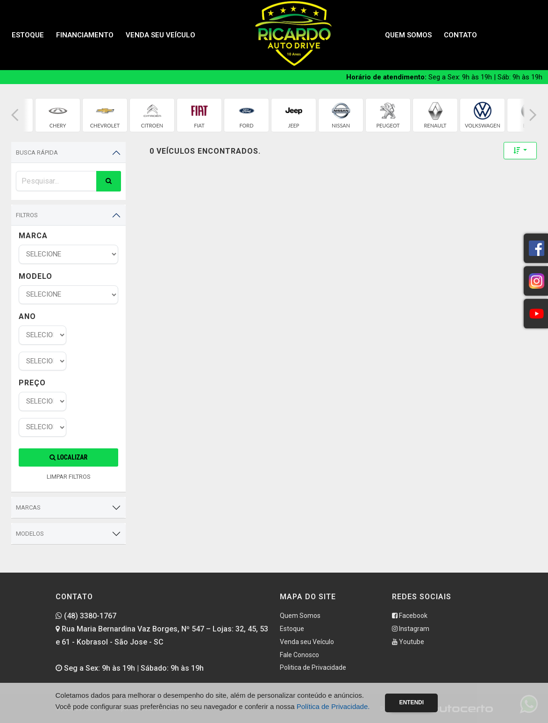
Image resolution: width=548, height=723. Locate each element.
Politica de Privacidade (313, 667)
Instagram (410, 628)
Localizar (68, 457)
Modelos (30, 533)
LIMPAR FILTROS (69, 476)
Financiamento (85, 35)
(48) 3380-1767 (86, 615)
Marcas (28, 507)
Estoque (28, 35)
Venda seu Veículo (160, 35)
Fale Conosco (299, 655)
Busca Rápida (37, 152)
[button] (15, 115)
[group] (57, 115)
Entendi (411, 702)
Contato (460, 35)
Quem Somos (408, 35)
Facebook (409, 615)
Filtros (27, 215)
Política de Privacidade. (333, 706)
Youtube (408, 641)
